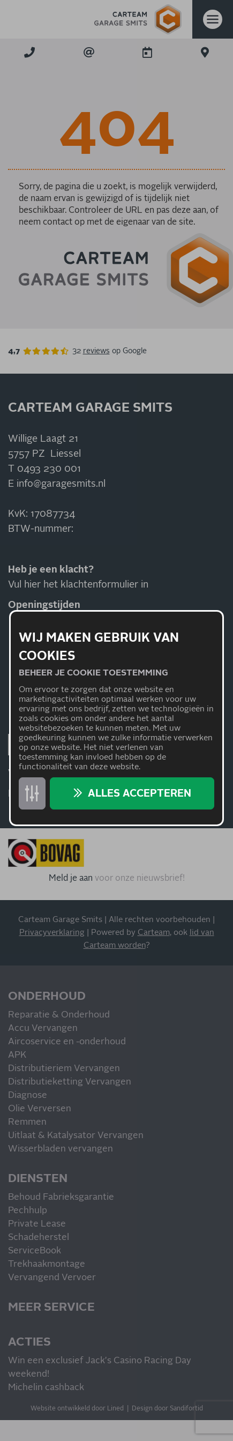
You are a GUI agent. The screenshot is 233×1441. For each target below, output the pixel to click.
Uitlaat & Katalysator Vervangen (76, 1135)
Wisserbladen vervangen (60, 1149)
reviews (96, 351)
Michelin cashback (46, 1387)
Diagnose (27, 1095)
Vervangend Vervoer (52, 1277)
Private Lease (37, 1224)
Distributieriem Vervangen (64, 1068)
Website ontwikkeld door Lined (77, 1409)
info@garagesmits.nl (61, 484)
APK (17, 1055)
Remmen (27, 1122)
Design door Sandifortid (167, 1409)
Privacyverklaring (52, 933)
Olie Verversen (39, 1108)
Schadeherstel (38, 1237)
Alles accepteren (139, 794)
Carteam (154, 933)
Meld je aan (71, 878)
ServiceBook (34, 1251)
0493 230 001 (49, 469)
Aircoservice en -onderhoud (67, 1041)
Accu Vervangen (43, 1028)
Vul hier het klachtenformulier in (78, 585)
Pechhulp (27, 1210)
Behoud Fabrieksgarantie (61, 1197)
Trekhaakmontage (46, 1264)
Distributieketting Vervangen (69, 1082)
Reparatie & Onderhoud (59, 1015)
